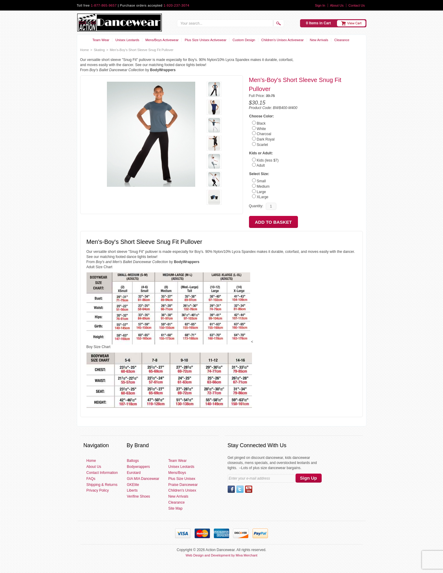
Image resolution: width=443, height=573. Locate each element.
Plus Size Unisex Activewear (205, 40)
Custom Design (243, 40)
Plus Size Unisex (181, 479)
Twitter (240, 489)
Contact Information (102, 473)
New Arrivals (319, 40)
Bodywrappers (138, 467)
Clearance (341, 40)
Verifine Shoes (138, 496)
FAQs (91, 479)
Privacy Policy (97, 490)
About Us (337, 5)
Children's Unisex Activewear (282, 40)
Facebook (231, 489)
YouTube (248, 489)
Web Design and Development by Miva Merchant (221, 555)
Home (84, 50)
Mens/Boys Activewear (162, 40)
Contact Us (356, 5)
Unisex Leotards (127, 40)
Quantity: (256, 206)
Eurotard (134, 473)
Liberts (132, 490)
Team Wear (101, 40)
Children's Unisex (182, 490)
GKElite (133, 485)
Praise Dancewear (183, 485)
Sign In (320, 5)
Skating (99, 50)
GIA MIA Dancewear (143, 479)
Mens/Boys (177, 473)
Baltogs (133, 461)
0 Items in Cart (318, 23)
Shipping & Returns (101, 485)
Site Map (175, 508)
